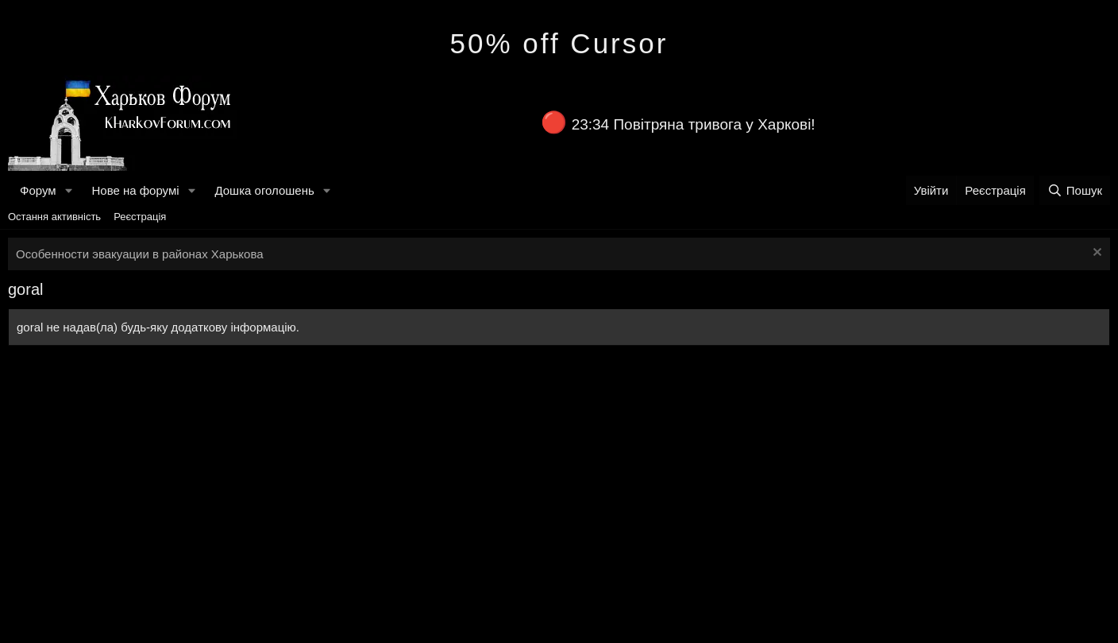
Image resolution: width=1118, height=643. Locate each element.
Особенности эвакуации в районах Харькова (140, 254)
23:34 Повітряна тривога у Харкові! (693, 124)
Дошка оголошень (264, 190)
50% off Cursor (559, 43)
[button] (68, 190)
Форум (38, 190)
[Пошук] (1074, 190)
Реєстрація (140, 217)
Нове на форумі (135, 190)
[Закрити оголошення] (1095, 254)
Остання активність (54, 217)
